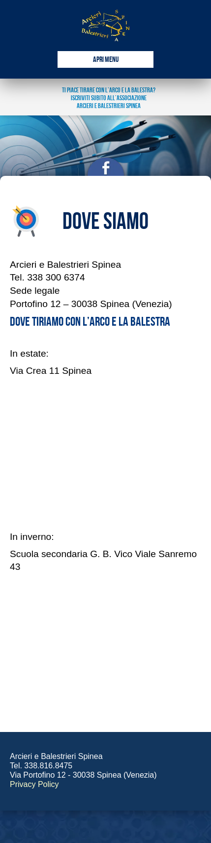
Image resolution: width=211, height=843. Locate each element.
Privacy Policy (34, 784)
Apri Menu (106, 59)
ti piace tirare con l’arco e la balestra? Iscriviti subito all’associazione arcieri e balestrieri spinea (108, 98)
